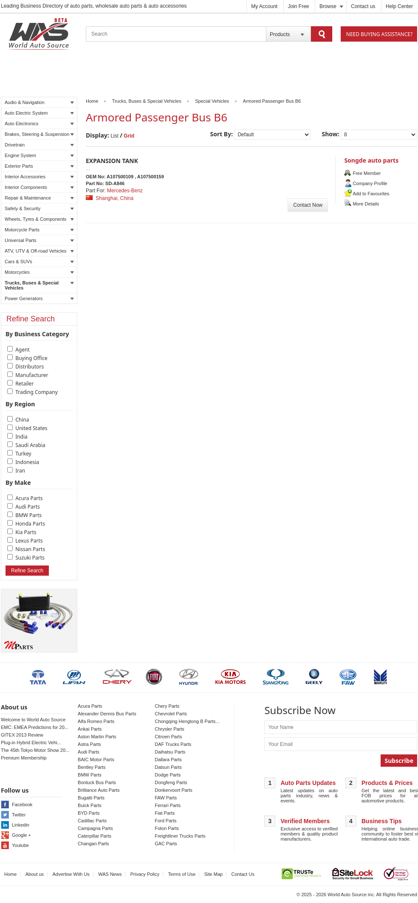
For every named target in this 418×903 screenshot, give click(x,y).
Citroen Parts (168, 736)
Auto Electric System (39, 112)
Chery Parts (167, 706)
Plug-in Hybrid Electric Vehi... (31, 742)
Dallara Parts (168, 759)
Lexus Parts (28, 540)
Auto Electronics (39, 123)
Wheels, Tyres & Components (39, 219)
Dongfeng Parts (171, 782)
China (22, 419)
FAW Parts (166, 797)
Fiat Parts (165, 813)
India (21, 436)
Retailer (24, 383)
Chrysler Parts (169, 728)
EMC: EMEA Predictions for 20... (34, 727)
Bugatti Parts (91, 797)
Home (92, 101)
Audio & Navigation (39, 102)
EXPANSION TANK (112, 161)
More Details (366, 203)
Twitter (18, 814)
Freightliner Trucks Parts (180, 835)
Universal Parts (39, 240)
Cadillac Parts (92, 820)
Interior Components (39, 187)
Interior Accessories (39, 176)
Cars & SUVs (39, 261)
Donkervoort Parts (173, 790)
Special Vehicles (212, 101)
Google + (21, 835)
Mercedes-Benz (125, 191)
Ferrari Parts (168, 805)
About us (34, 874)
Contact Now (307, 205)
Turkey (23, 453)
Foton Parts (167, 828)
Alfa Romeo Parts (96, 721)
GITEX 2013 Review (22, 734)
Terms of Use (182, 874)
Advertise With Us (70, 874)
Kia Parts (25, 532)
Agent (22, 349)
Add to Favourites (371, 193)
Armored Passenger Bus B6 (272, 101)
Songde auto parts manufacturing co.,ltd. (377, 164)
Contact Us (243, 874)
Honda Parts (30, 523)
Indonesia (27, 462)
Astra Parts (89, 744)
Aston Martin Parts (97, 736)
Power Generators (39, 298)
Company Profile (370, 183)
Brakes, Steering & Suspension (39, 134)
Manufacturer (31, 375)
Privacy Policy (144, 874)
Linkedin (20, 824)
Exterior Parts (39, 166)
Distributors (29, 366)
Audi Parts (27, 506)
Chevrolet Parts (171, 713)
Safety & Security (39, 208)
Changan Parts (93, 843)
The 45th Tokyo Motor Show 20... (35, 750)
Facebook (22, 804)
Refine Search (27, 571)
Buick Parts (90, 805)
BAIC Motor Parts (96, 759)
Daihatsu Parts (170, 751)
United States (31, 428)
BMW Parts (28, 515)
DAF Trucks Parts (173, 744)
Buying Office (31, 358)
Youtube (20, 845)
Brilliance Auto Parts (98, 790)
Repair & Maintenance (39, 197)
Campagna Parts (95, 828)
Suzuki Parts (30, 557)
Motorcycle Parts (39, 229)
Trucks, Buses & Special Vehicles (39, 285)
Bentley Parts (91, 767)
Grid (129, 136)
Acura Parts (28, 498)
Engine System (39, 155)
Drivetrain (39, 144)
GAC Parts (166, 843)
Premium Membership (24, 757)
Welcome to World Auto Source (33, 719)
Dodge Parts (168, 774)
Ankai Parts (90, 728)
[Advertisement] (209, 75)
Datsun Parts (168, 767)
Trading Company (36, 392)
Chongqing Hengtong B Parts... (187, 721)
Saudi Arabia (30, 445)
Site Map (213, 874)
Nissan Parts (30, 549)
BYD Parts (88, 813)
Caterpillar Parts (94, 835)
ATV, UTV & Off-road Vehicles (39, 250)
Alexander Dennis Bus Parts (107, 713)
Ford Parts (165, 820)
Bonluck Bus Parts (97, 782)
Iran (20, 470)
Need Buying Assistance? (379, 34)
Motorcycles (39, 272)
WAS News (109, 874)
